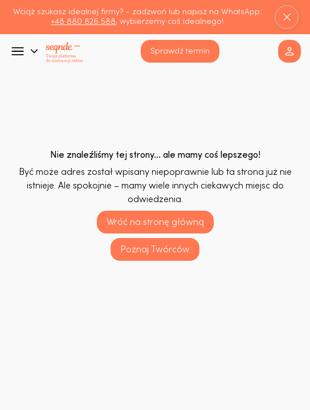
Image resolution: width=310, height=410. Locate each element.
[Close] (287, 17)
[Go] (17, 51)
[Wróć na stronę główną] (155, 222)
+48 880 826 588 (83, 21)
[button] (180, 51)
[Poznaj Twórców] (155, 249)
